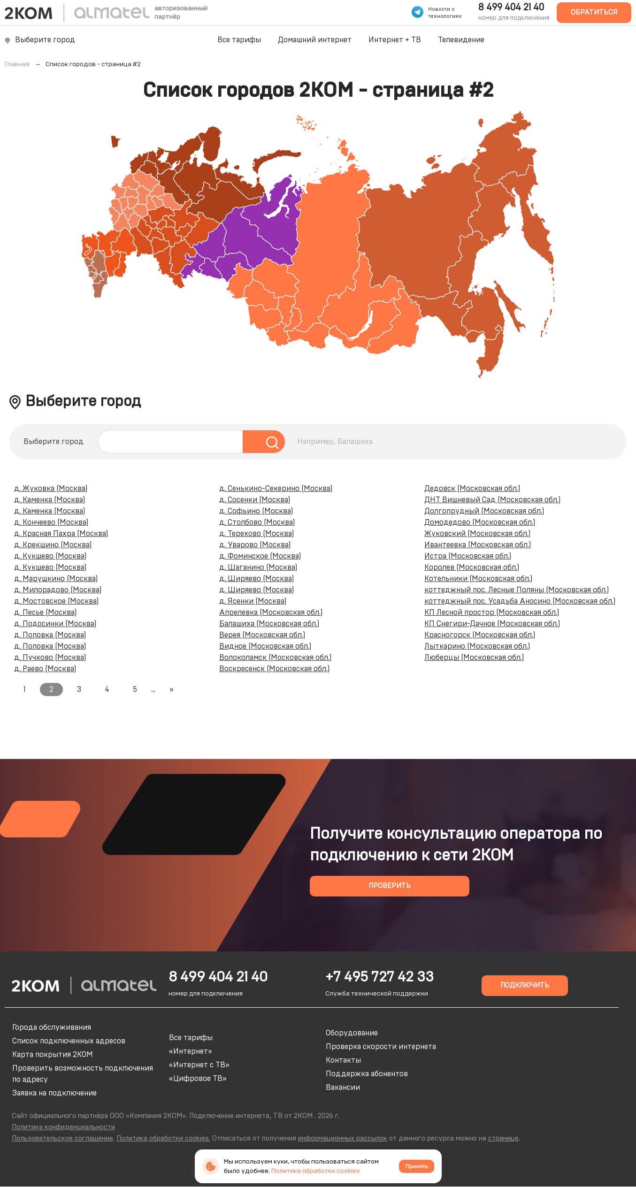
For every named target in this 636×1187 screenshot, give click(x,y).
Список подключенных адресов (68, 1041)
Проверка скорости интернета (381, 1046)
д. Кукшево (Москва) (50, 556)
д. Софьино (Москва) (256, 511)
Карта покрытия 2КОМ (52, 1054)
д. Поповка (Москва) (50, 635)
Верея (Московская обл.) (262, 635)
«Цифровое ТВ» (198, 1078)
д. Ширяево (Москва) (256, 578)
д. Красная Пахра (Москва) (61, 533)
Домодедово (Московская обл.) (480, 522)
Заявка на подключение (54, 1093)
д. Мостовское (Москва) (56, 601)
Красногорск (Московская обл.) (480, 635)
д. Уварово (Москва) (255, 545)
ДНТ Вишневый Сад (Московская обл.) (492, 500)
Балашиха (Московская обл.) (269, 624)
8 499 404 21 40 (511, 7)
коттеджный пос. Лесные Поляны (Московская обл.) (516, 590)
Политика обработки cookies (315, 1171)
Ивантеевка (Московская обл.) (477, 545)
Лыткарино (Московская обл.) (477, 646)
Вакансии (343, 1087)
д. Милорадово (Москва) (58, 590)
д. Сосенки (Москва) (255, 500)
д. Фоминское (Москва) (260, 556)
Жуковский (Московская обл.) (477, 533)
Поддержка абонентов (367, 1074)
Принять (417, 1166)
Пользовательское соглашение (62, 1138)
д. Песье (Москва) (45, 612)
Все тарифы (239, 40)
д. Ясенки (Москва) (253, 601)
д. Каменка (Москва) (49, 500)
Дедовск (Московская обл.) (472, 488)
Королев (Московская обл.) (472, 567)
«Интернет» (190, 1051)
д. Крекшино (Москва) (53, 545)
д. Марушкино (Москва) (56, 578)
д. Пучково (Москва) (50, 657)
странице (503, 1138)
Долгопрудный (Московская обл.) (484, 511)
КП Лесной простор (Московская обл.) (491, 612)
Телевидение (461, 40)
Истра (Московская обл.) (468, 556)
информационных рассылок (342, 1138)
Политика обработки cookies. (163, 1138)
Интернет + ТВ (394, 40)
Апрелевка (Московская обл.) (271, 612)
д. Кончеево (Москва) (51, 522)
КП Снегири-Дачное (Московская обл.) (492, 624)
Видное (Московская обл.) (265, 646)
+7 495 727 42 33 (379, 977)
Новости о (441, 9)
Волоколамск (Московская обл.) (275, 657)
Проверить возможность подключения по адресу (82, 1073)
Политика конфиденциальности (63, 1127)
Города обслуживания (51, 1027)
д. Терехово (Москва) (256, 533)
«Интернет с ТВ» (199, 1065)
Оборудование (352, 1033)
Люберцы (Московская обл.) (474, 657)
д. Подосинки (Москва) (55, 624)
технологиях (445, 16)
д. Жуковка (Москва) (51, 488)
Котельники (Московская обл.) (478, 578)
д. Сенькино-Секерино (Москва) (276, 488)
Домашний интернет (315, 40)
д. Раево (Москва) (45, 669)
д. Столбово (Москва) (257, 522)
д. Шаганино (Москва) (258, 567)
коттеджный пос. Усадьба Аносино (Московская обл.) (520, 601)
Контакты (343, 1060)
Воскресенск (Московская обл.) (274, 669)
